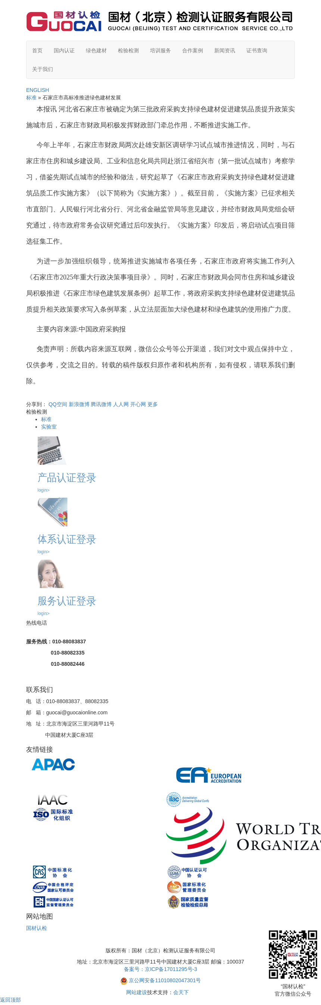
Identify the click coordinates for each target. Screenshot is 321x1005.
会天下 (181, 992)
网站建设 (136, 992)
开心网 (138, 404)
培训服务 (160, 50)
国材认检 (36, 928)
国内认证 (64, 50)
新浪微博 (79, 404)
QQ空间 (58, 404)
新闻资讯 (224, 50)
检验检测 (128, 50)
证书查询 (256, 50)
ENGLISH (37, 90)
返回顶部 (10, 1000)
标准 (31, 97)
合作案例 (192, 50)
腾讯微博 (101, 404)
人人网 (121, 404)
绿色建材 (96, 50)
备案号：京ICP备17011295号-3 (160, 969)
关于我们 (42, 69)
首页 (37, 50)
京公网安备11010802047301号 (165, 980)
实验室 (49, 427)
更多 (152, 404)
